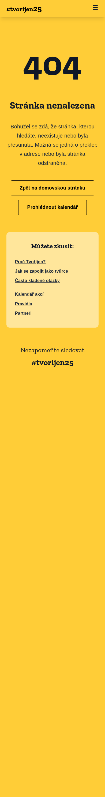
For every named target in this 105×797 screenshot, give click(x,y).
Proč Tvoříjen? (30, 262)
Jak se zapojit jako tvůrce (41, 271)
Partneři (23, 313)
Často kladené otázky (37, 280)
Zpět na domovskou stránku (52, 188)
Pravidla (23, 304)
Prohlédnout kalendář (52, 207)
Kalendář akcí (29, 294)
